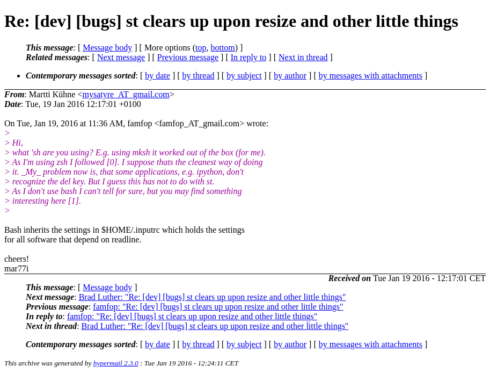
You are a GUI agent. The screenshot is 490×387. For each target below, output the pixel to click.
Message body (107, 47)
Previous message (187, 57)
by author (290, 75)
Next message (121, 57)
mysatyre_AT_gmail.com (125, 94)
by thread (198, 75)
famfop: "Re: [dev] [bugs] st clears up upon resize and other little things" (218, 306)
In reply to (249, 57)
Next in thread (303, 57)
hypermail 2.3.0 (115, 363)
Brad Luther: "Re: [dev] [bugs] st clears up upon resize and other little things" (212, 297)
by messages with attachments (370, 75)
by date (157, 75)
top (200, 47)
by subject (243, 75)
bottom (222, 47)
